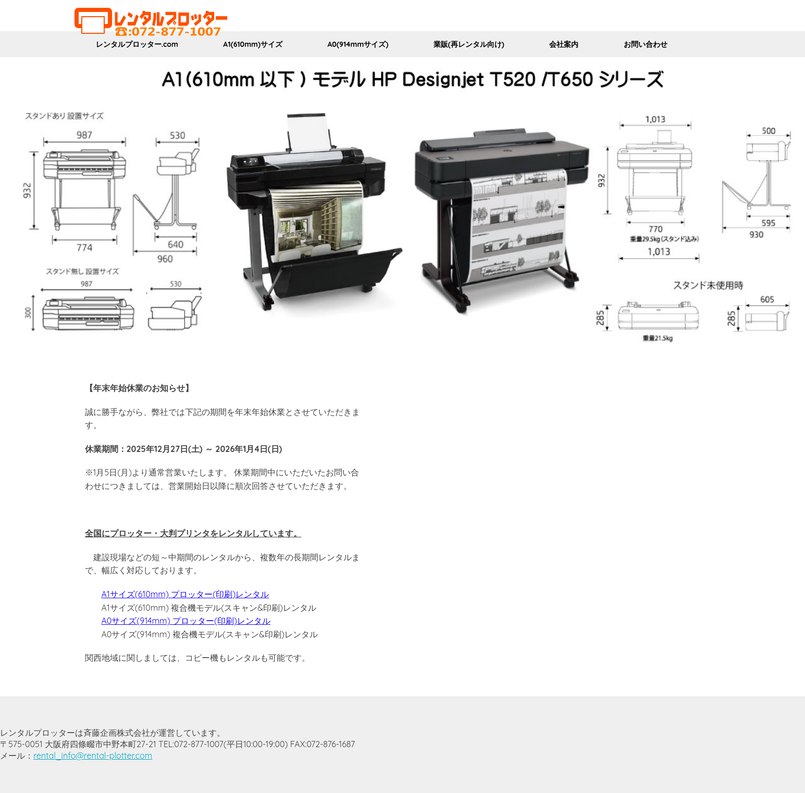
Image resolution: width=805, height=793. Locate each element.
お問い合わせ (645, 44)
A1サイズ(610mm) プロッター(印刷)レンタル (185, 594)
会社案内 (563, 44)
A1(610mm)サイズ (252, 44)
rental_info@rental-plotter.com (92, 755)
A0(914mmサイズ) (357, 44)
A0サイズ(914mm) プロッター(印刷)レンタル (186, 620)
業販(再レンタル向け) (469, 44)
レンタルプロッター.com (137, 44)
